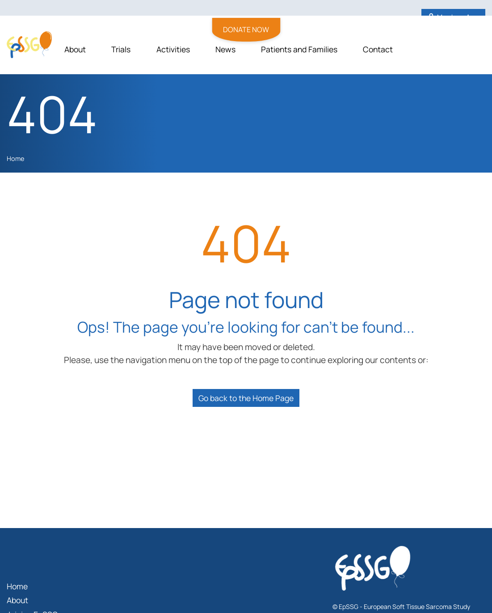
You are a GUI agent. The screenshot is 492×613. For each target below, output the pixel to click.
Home (15, 158)
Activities (173, 49)
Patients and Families (299, 49)
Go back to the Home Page (246, 398)
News (225, 49)
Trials (120, 49)
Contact (378, 49)
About (75, 49)
